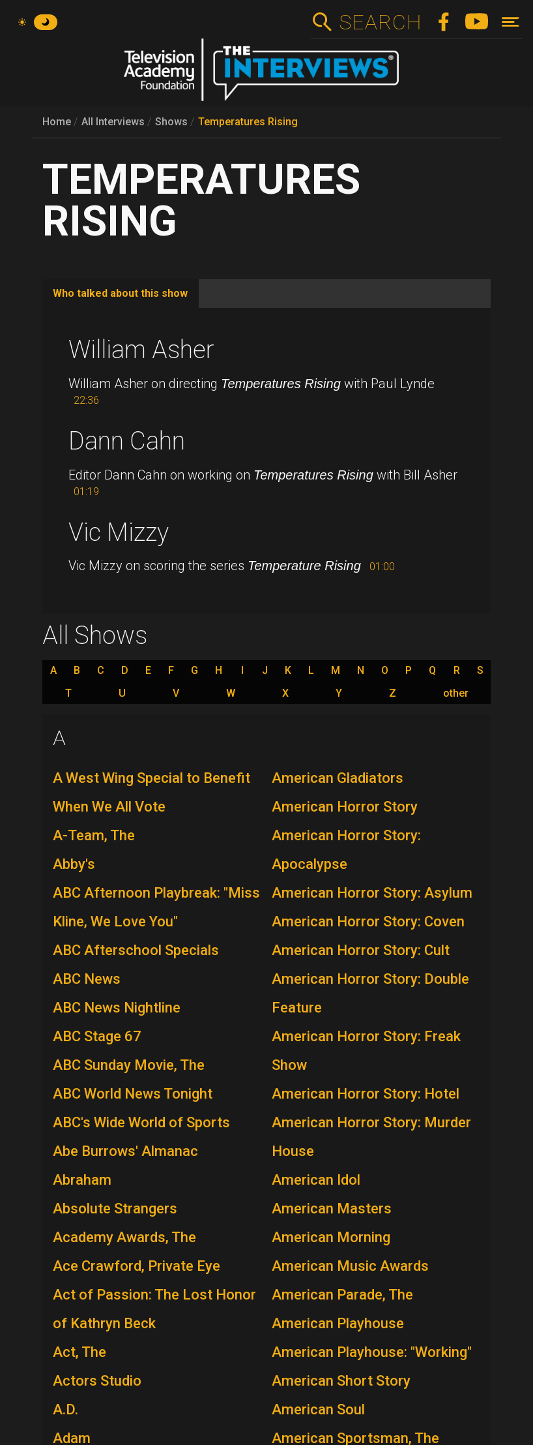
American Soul (318, 1409)
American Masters (332, 1208)
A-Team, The (94, 835)
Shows (171, 121)
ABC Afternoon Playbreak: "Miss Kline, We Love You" (156, 907)
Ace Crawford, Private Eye (136, 1266)
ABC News (87, 979)
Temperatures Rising (248, 121)
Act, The (79, 1352)
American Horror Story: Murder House (371, 1136)
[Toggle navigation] (510, 22)
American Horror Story (345, 807)
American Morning (331, 1237)
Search (380, 22)
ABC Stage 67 (97, 1036)
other (455, 693)
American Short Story (341, 1381)
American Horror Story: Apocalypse (346, 849)
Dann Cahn (126, 441)
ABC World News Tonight (132, 1094)
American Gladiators (337, 778)
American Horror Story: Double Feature (370, 993)
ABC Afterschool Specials (136, 950)
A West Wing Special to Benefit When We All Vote (151, 792)
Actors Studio (97, 1381)
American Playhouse (338, 1323)
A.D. (65, 1409)
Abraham (82, 1180)
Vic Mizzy (118, 532)
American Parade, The (342, 1294)
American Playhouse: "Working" (372, 1352)
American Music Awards (350, 1266)
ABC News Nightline (116, 1007)
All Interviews (113, 121)
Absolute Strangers (115, 1208)
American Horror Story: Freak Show (366, 1050)
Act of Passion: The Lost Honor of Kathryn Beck (154, 1308)
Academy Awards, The (124, 1237)
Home (56, 121)
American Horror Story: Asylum (372, 893)
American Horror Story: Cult (361, 950)
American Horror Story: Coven (368, 921)
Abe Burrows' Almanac (125, 1151)
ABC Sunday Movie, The (129, 1065)
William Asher (141, 349)
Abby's (74, 864)
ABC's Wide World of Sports (141, 1122)
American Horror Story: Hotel (365, 1094)
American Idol (316, 1180)
